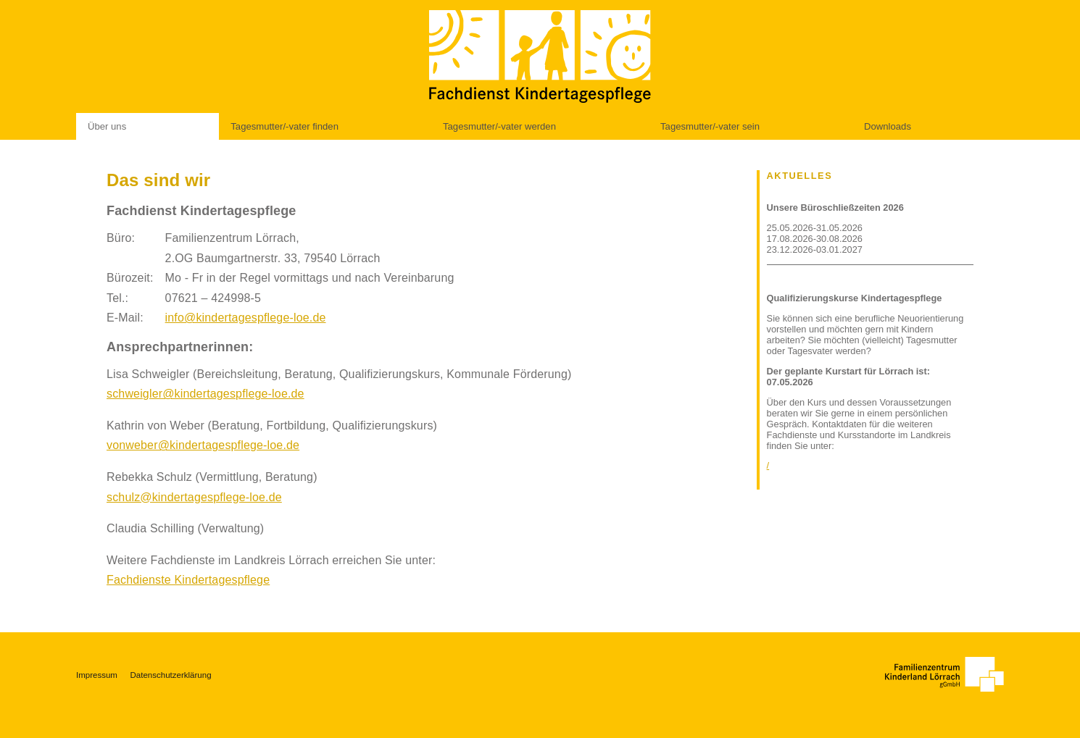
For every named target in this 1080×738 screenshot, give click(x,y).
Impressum (96, 675)
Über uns (107, 126)
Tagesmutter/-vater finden (284, 126)
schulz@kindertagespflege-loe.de (194, 497)
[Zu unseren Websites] (944, 674)
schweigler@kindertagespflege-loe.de (205, 393)
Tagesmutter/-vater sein (710, 126)
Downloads (887, 126)
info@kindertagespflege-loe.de (245, 317)
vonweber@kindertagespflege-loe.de (203, 445)
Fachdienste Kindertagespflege (188, 580)
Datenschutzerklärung (171, 675)
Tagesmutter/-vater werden (499, 126)
